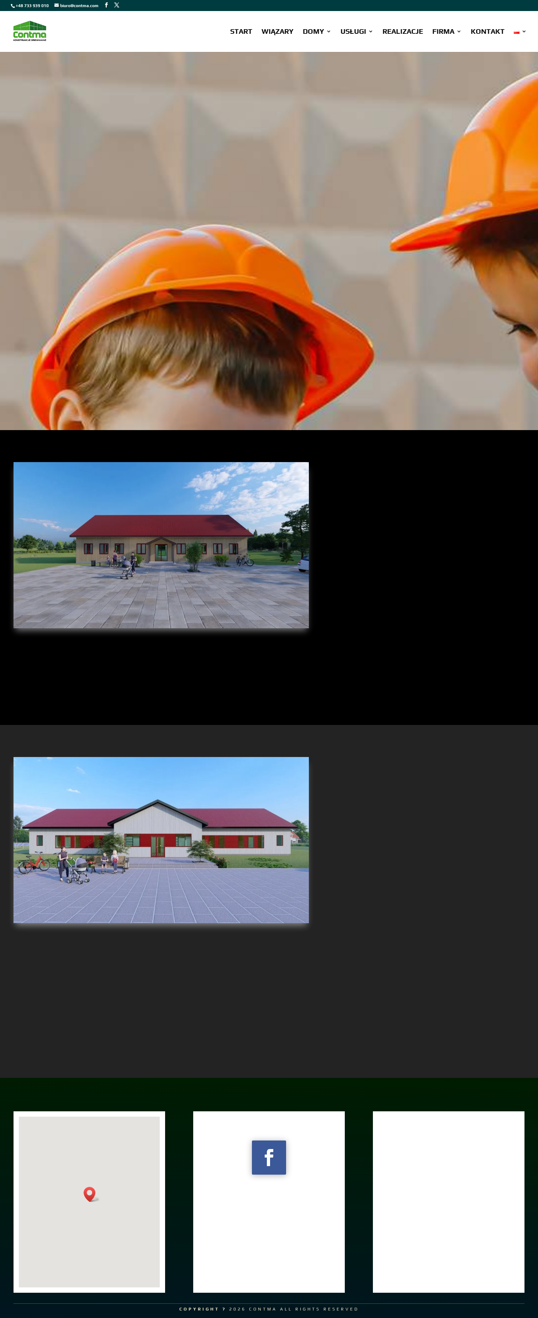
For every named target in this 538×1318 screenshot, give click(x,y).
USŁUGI (353, 32)
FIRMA (443, 32)
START (241, 32)
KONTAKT (488, 32)
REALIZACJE (403, 32)
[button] (92, 1194)
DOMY (313, 32)
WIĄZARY (278, 32)
